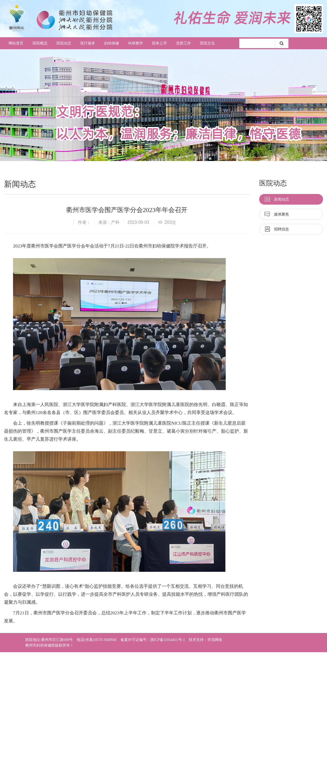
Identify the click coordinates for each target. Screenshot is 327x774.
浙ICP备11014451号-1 (167, 640)
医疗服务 (87, 43)
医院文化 (207, 43)
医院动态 (63, 43)
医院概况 (39, 43)
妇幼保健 (111, 43)
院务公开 (159, 43)
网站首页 (16, 43)
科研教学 (135, 43)
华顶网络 (214, 640)
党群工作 (183, 43)
